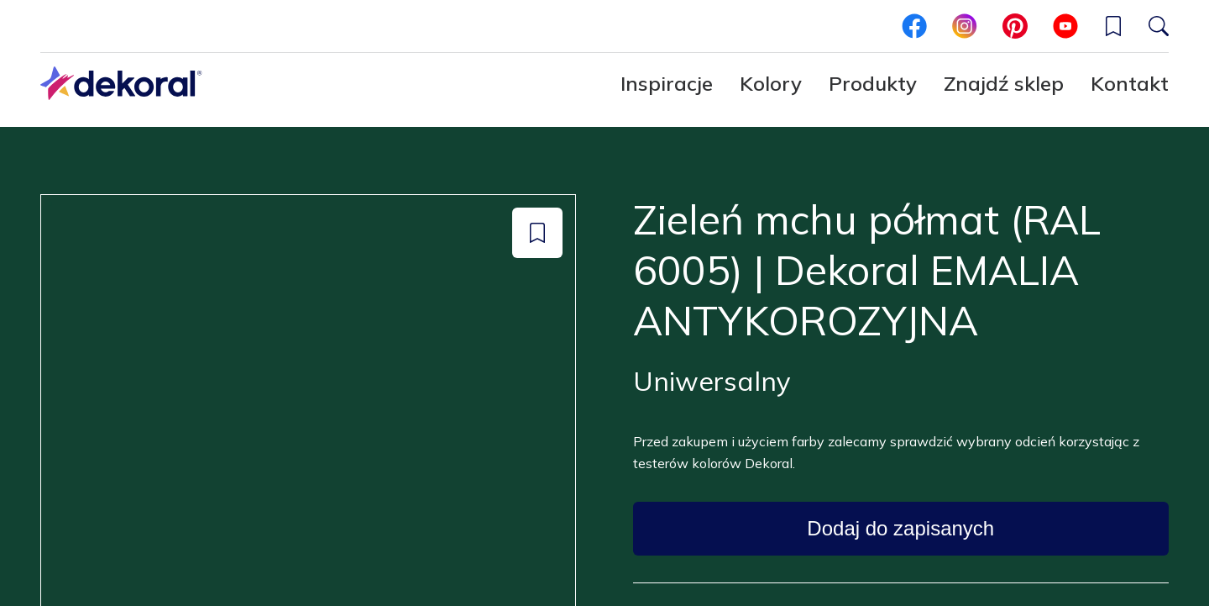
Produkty (873, 83)
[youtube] (1065, 26)
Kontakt (1130, 83)
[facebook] (914, 26)
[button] (1113, 26)
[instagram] (964, 26)
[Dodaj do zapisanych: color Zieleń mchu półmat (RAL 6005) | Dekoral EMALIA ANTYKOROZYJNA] (537, 233)
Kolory (771, 83)
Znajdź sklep (1004, 83)
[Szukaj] (1159, 26)
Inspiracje (666, 83)
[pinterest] (1015, 26)
